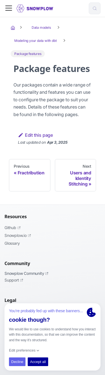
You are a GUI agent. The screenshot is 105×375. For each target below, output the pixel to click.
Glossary (12, 243)
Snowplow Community (26, 273)
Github (12, 227)
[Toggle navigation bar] (8, 8)
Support (13, 280)
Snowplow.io (17, 235)
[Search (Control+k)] (95, 8)
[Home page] (13, 27)
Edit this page (35, 135)
